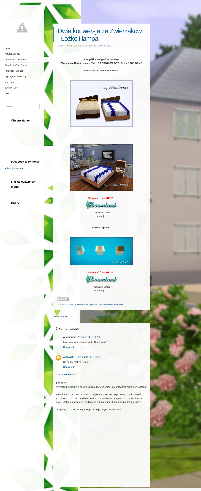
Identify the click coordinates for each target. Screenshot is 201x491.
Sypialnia (93, 304)
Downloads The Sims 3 (16, 59)
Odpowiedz (69, 347)
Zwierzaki (118, 304)
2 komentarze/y (104, 46)
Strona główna (101, 316)
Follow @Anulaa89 (14, 168)
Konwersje (71, 304)
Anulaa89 (91, 46)
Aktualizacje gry (12, 54)
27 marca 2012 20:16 (88, 337)
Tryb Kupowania (105, 304)
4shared (98, 216)
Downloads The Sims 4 (16, 65)
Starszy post (142, 316)
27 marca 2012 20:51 (89, 357)
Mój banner (10, 82)
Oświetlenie (82, 304)
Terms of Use (11, 87)
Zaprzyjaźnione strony (15, 76)
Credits (8, 93)
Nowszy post (60, 316)
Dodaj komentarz (66, 374)
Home (8, 48)
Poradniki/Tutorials (14, 71)
